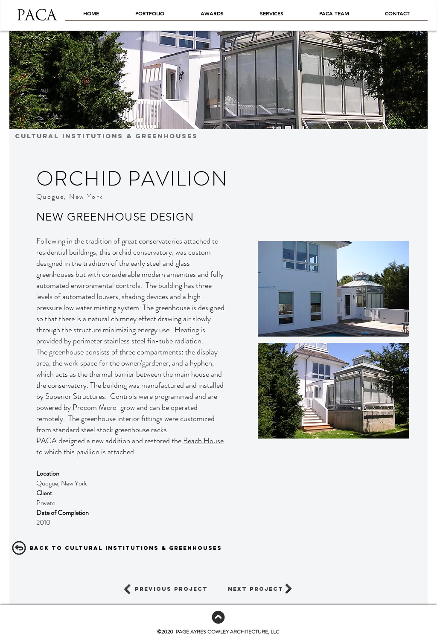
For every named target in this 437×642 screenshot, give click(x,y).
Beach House (203, 440)
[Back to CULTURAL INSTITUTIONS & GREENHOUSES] (125, 548)
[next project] (255, 589)
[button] (333, 289)
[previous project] (171, 589)
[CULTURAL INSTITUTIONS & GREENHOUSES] (192, 136)
